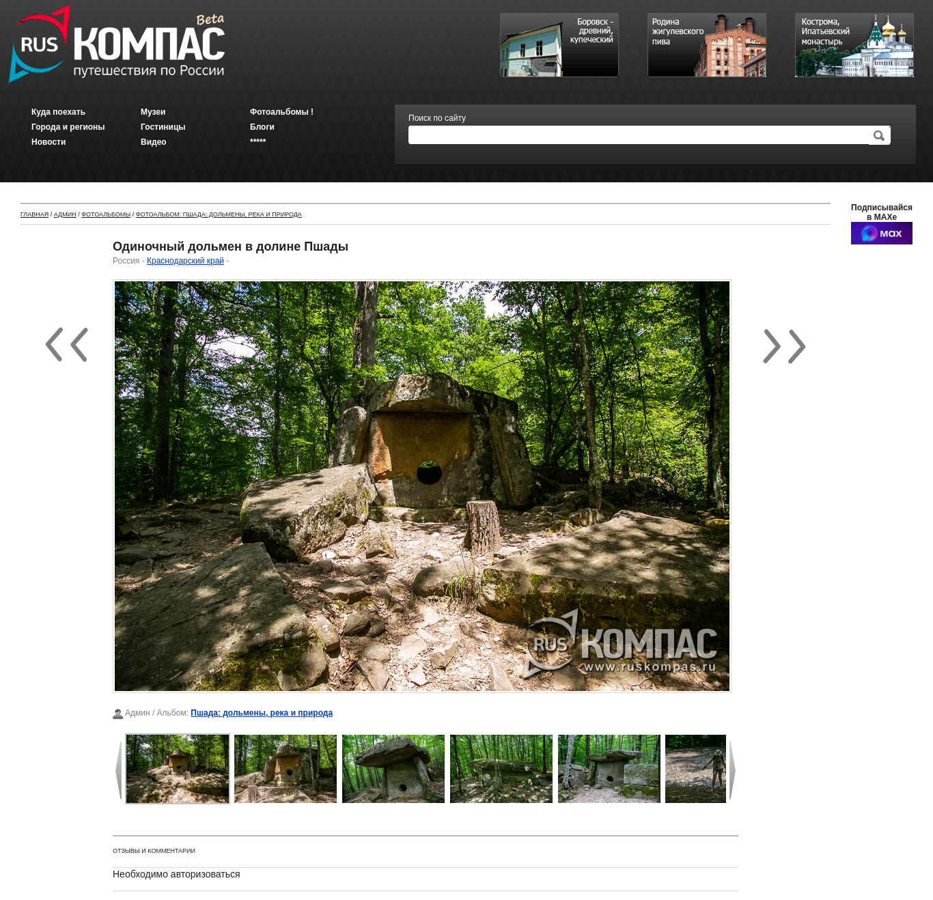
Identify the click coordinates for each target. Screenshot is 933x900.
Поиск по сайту (437, 118)
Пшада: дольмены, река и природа (262, 713)
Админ (65, 214)
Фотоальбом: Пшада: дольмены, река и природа (219, 214)
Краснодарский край (185, 261)
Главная (34, 214)
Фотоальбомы (105, 214)
